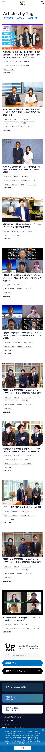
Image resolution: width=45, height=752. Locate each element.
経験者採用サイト (23, 663)
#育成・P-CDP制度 (9, 289)
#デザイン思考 (24, 401)
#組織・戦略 (7, 292)
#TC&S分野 (15, 231)
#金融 (22, 511)
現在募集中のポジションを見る (22, 698)
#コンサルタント (8, 61)
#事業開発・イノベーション (28, 123)
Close (43, 730)
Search (8, 655)
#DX (30, 285)
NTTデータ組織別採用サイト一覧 (22, 709)
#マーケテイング (27, 397)
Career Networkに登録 (22, 687)
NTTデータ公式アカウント (23, 671)
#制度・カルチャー (32, 126)
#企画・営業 (7, 119)
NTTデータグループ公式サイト (13, 728)
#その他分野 (25, 119)
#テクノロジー (16, 235)
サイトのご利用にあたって (12, 717)
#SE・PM (18, 61)
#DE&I (22, 126)
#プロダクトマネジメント (10, 65)
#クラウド (7, 235)
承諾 (22, 748)
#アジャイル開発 (25, 628)
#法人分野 (26, 61)
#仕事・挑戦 (36, 628)
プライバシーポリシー (9, 721)
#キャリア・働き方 (9, 69)
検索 (41, 3)
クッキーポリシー (8, 724)
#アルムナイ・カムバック (10, 126)
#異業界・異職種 (25, 65)
